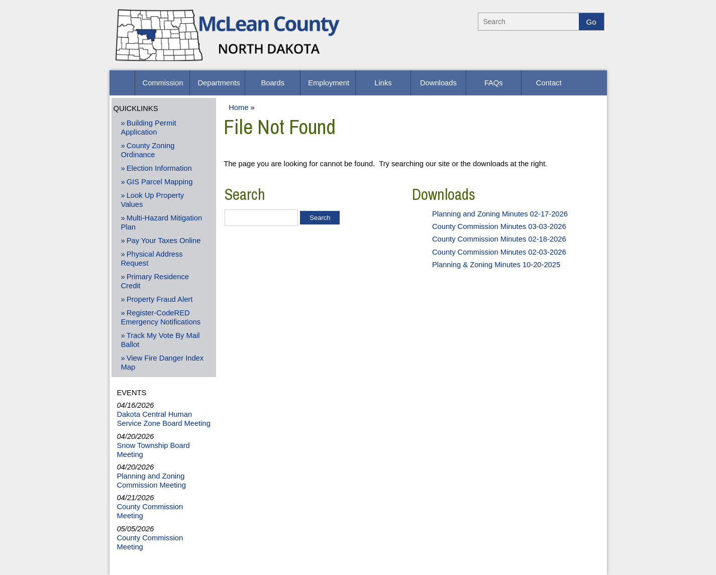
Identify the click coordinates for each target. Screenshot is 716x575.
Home (238, 107)
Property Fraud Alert (160, 299)
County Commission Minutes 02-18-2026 (499, 239)
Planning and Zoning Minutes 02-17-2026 (500, 214)
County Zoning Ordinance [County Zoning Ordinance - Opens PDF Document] (147, 150)
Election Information (159, 168)
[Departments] (217, 82)
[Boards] (272, 82)
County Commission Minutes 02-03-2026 (499, 252)
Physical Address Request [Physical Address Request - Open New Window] (151, 258)
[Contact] (549, 82)
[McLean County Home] (229, 63)
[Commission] (162, 82)
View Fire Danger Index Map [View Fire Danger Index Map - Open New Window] (162, 362)
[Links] (383, 82)
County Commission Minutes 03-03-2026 (499, 226)
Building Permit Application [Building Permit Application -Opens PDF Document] (148, 127)
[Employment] (327, 82)
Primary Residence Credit (155, 281)
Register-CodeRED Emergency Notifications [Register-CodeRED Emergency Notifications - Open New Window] (160, 317)
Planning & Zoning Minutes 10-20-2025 (496, 265)
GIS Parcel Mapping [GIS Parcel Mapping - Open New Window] (160, 182)
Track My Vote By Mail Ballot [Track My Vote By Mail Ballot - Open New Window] (160, 340)
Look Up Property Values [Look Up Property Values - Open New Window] (152, 199)
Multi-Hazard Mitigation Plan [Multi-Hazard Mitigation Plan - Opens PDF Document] (161, 222)
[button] (122, 82)
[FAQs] (493, 82)
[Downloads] (438, 82)
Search (245, 194)
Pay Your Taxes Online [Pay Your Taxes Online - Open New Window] (164, 241)
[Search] (528, 21)
